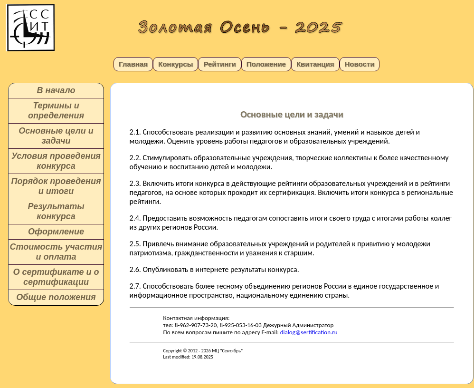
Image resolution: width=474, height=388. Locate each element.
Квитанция (315, 64)
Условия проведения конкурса (56, 161)
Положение (266, 64)
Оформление (56, 231)
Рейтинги (219, 64)
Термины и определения (56, 110)
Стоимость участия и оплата (56, 252)
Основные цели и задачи (56, 136)
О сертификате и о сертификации (56, 277)
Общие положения (55, 297)
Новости (360, 64)
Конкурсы (175, 64)
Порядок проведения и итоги (56, 186)
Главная (133, 64)
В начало (56, 90)
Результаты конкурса (56, 211)
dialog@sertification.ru (309, 332)
